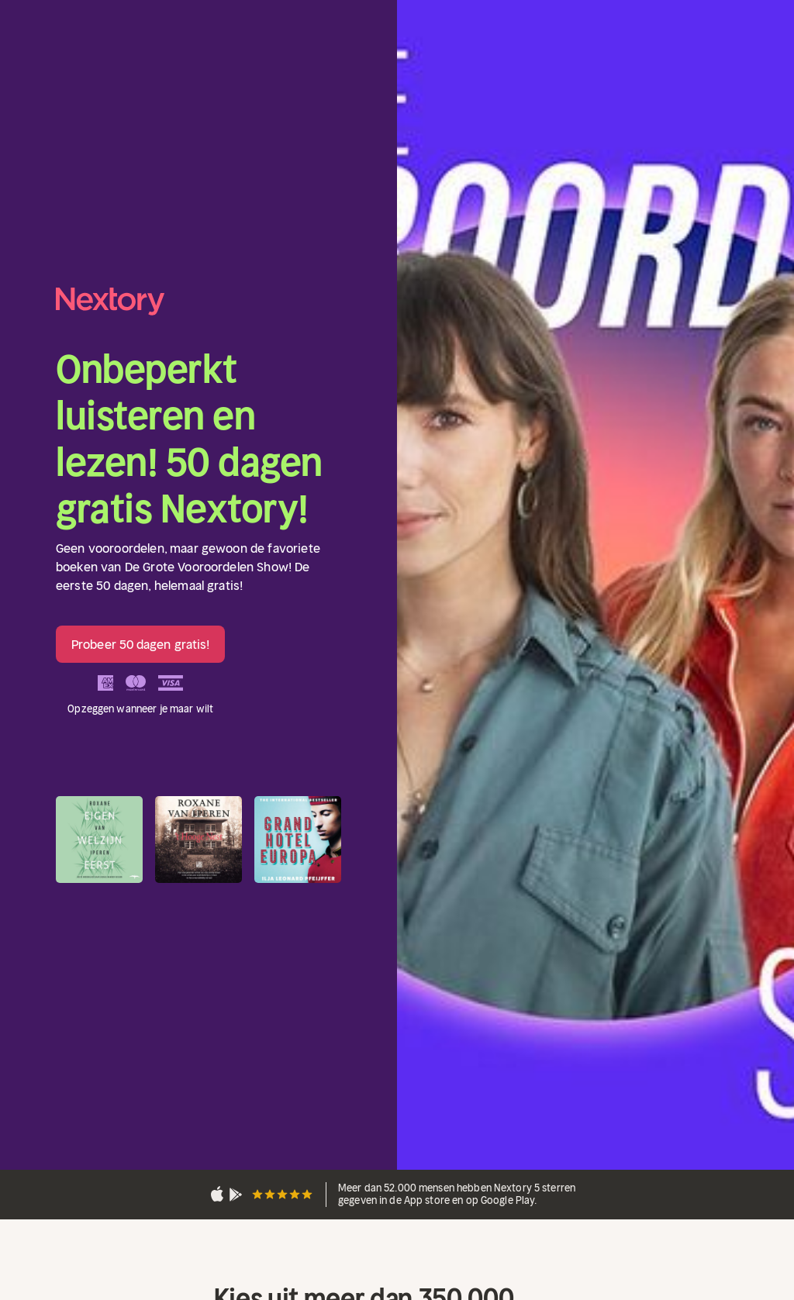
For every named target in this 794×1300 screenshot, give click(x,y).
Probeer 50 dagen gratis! (140, 644)
